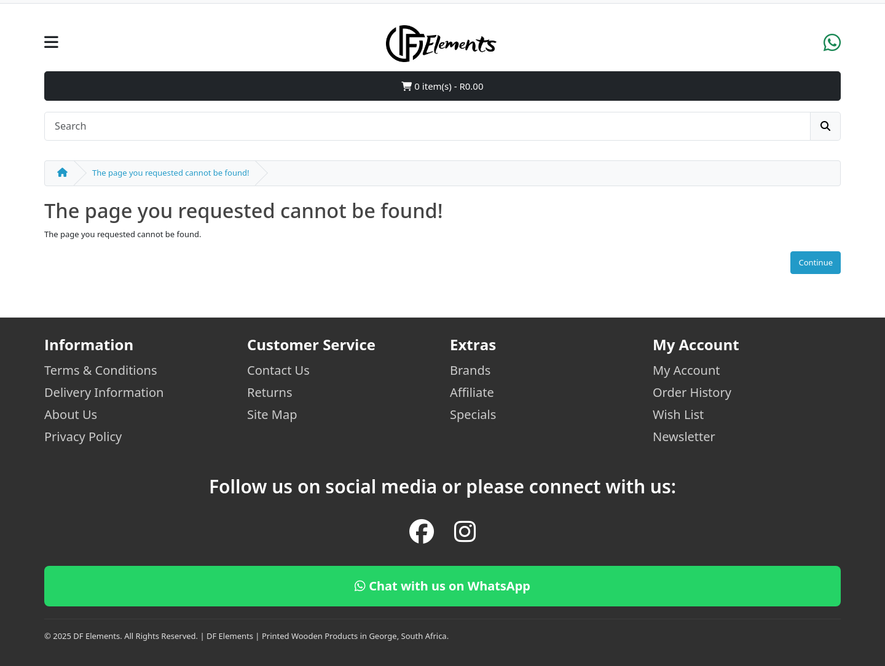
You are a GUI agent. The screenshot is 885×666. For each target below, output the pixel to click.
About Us (70, 414)
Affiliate (472, 392)
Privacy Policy (83, 436)
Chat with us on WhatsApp (442, 586)
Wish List (678, 414)
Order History (692, 392)
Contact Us (278, 370)
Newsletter (684, 436)
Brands (470, 370)
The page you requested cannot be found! (170, 172)
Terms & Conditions (100, 370)
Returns (270, 392)
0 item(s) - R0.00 (442, 86)
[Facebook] (421, 531)
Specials (473, 414)
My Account (686, 370)
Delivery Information (103, 392)
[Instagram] (465, 531)
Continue (815, 262)
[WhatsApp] (832, 46)
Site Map (272, 414)
